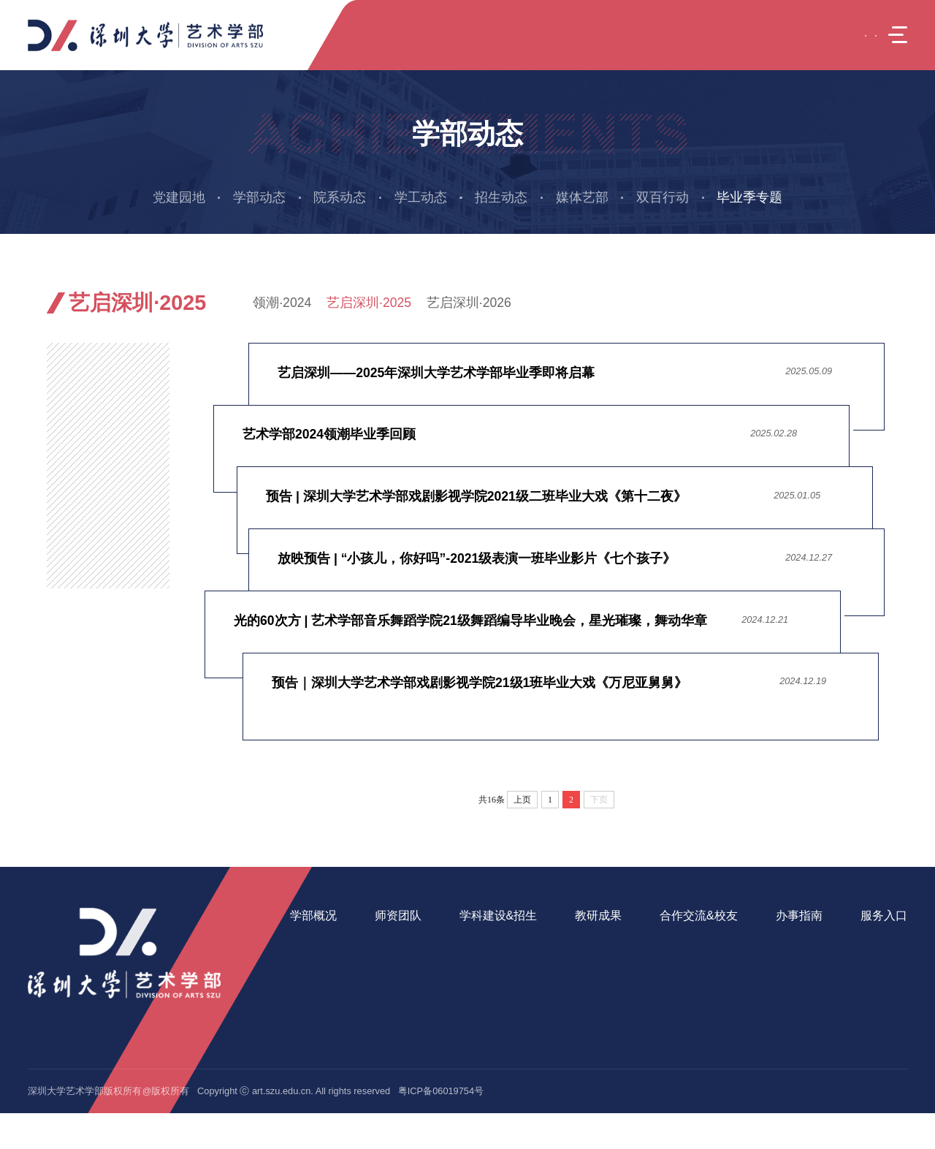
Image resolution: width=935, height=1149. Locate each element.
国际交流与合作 (679, 939)
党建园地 (179, 197)
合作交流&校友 (685, 915)
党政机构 (309, 981)
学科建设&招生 (492, 915)
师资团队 (394, 915)
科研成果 (584, 939)
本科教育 (472, 939)
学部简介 (309, 939)
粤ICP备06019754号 (441, 1127)
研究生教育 (476, 960)
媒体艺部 (582, 197)
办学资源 (309, 1002)
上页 (522, 800)
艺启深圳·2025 (369, 302)
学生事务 (778, 939)
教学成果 (584, 960)
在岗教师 (390, 939)
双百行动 (662, 197)
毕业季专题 (749, 197)
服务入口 (864, 915)
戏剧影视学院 (869, 1023)
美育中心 (860, 960)
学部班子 (309, 960)
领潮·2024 (282, 302)
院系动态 (339, 197)
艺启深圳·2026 (469, 302)
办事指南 (782, 915)
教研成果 (588, 915)
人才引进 (390, 960)
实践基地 (665, 981)
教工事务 (778, 960)
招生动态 (501, 197)
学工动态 (420, 197)
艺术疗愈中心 (869, 939)
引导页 (669, 302)
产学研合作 (670, 960)
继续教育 (472, 981)
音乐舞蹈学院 (869, 1002)
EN (829, 34)
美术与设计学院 (874, 981)
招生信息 (472, 1002)
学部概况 (313, 915)
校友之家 (665, 1002)
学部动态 (259, 197)
